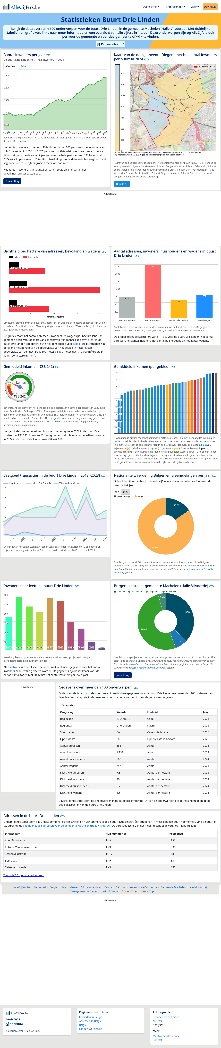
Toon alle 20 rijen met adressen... (23, 875)
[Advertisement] (110, 221)
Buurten (121, 184)
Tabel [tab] (24, 66)
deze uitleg (56, 421)
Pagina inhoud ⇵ (110, 44)
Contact (157, 1040)
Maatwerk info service (166, 1036)
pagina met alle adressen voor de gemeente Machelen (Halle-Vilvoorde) (66, 825)
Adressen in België (90, 1021)
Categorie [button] (67, 705)
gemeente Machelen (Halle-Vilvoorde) (147, 667)
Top (151, 891)
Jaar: (116, 492)
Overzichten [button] (150, 7)
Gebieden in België (90, 1017)
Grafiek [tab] (10, 66)
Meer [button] (193, 7)
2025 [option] (125, 492)
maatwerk (14, 667)
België (77, 344)
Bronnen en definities (166, 1017)
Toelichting (12, 181)
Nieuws (157, 1021)
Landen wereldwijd (90, 1029)
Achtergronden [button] (174, 7)
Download (210, 7)
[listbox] (125, 492)
